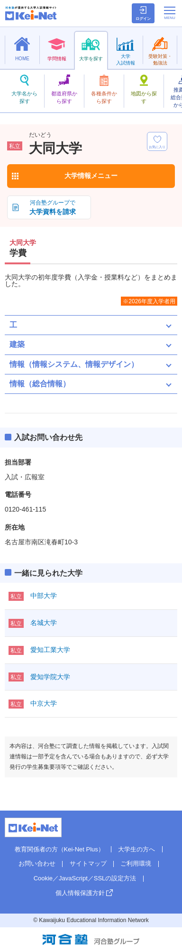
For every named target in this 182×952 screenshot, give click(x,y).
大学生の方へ (136, 849)
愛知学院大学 (50, 677)
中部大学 (43, 595)
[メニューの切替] (169, 12)
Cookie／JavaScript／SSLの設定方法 (85, 878)
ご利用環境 (135, 863)
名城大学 (43, 622)
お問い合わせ (36, 863)
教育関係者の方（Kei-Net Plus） (59, 849)
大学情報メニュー (91, 175)
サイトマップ (88, 863)
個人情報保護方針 (80, 892)
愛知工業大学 (50, 649)
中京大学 (43, 703)
